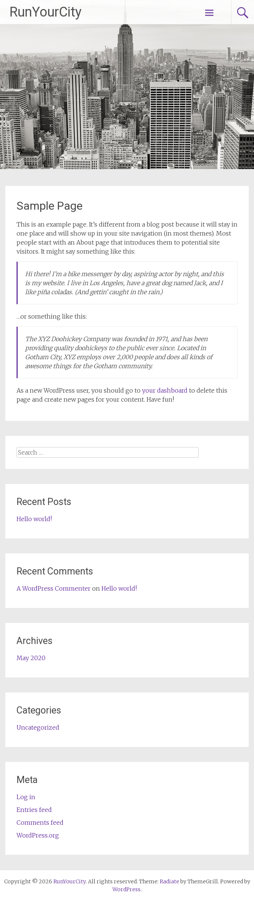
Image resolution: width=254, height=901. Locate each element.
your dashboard (164, 390)
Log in (26, 797)
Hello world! (34, 519)
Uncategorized (38, 727)
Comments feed (40, 822)
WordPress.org (38, 835)
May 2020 (31, 658)
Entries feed (34, 809)
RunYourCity (45, 12)
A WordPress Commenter (54, 588)
